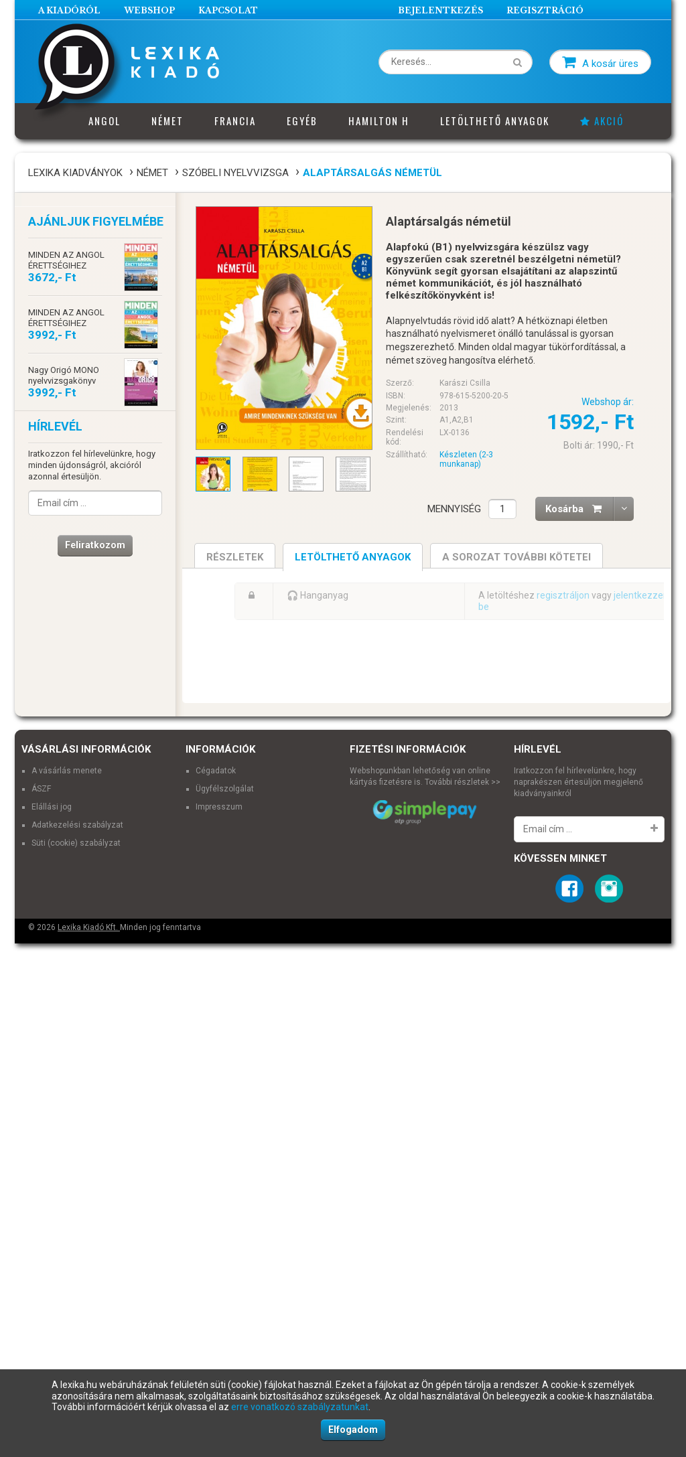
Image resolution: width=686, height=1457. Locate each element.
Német (167, 120)
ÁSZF (41, 1133)
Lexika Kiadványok (75, 173)
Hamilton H (378, 120)
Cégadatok (216, 1115)
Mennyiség (454, 509)
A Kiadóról (69, 10)
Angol (104, 120)
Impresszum (219, 1150)
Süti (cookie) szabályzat (76, 1186)
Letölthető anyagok (494, 120)
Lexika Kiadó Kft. (89, 1271)
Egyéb (302, 120)
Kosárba (579, 509)
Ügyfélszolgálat (225, 1133)
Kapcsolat (228, 10)
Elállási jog (51, 1150)
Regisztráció (545, 10)
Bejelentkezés (440, 10)
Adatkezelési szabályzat (77, 1168)
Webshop (149, 10)
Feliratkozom (95, 545)
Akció (602, 120)
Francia (235, 120)
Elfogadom (353, 1429)
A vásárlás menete (66, 1115)
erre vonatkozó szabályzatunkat (299, 1406)
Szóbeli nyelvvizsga (235, 173)
